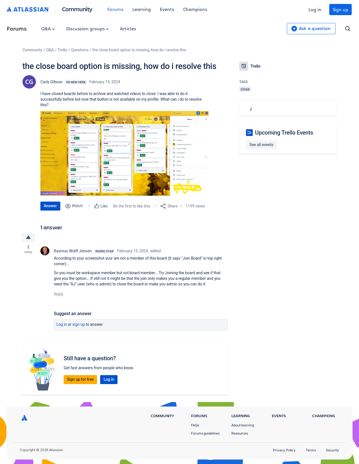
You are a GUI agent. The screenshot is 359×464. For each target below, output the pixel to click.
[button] (124, 153)
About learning (242, 425)
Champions (195, 9)
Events (167, 9)
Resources (239, 433)
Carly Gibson (51, 82)
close (245, 89)
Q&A (48, 28)
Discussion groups (87, 28)
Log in (315, 9)
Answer (50, 206)
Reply (58, 294)
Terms (311, 450)
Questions (79, 50)
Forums (115, 9)
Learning (141, 9)
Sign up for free (80, 379)
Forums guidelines (205, 433)
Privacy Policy (284, 450)
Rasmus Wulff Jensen (73, 251)
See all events (261, 144)
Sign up (340, 9)
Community (77, 9)
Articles (128, 28)
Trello (62, 50)
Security (332, 450)
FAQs (195, 425)
